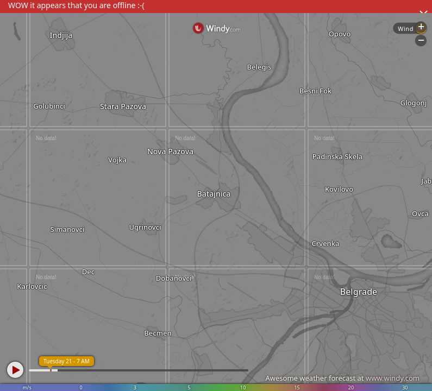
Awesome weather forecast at (342, 378)
